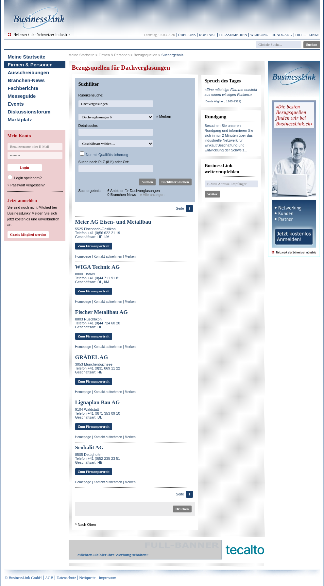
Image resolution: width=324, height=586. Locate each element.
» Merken (163, 116)
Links (314, 35)
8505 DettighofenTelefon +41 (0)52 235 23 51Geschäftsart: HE (97, 458)
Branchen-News (26, 80)
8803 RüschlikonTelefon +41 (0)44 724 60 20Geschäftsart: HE (97, 323)
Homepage (83, 256)
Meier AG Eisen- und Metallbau (113, 222)
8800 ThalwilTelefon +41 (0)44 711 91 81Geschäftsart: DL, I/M (97, 278)
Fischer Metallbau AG (101, 312)
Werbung (259, 35)
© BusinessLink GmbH (23, 578)
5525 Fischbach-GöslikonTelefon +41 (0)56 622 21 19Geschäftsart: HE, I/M (97, 233)
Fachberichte (23, 88)
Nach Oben (87, 524)
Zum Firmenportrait (94, 246)
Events (16, 104)
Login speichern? (28, 178)
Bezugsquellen (145, 55)
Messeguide (22, 96)
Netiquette (87, 578)
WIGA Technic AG (97, 267)
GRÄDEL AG (91, 357)
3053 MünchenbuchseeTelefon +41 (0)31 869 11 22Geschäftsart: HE (97, 368)
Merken (130, 256)
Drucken (182, 509)
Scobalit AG (89, 447)
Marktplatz (20, 119)
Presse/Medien (233, 35)
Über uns (187, 35)
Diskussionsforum (29, 111)
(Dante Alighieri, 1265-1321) (223, 101)
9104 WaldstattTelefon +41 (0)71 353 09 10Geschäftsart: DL (97, 413)
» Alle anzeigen (152, 195)
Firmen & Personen (30, 64)
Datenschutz (66, 578)
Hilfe (300, 35)
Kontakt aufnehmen (108, 256)
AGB (49, 578)
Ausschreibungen (28, 72)
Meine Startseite (26, 57)
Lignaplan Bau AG (97, 402)
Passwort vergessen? (27, 185)
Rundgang (281, 35)
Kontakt (207, 35)
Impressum (107, 578)
